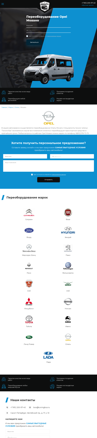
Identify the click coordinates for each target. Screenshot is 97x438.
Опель (17, 107)
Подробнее (5, 376)
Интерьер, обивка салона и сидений (63, 363)
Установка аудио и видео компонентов (64, 371)
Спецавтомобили (7, 407)
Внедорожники (7, 410)
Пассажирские (6, 394)
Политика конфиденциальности (26, 435)
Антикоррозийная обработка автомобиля (65, 382)
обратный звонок (88, 5)
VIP (2, 397)
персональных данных (54, 36)
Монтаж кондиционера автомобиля (63, 376)
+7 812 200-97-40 (89, 3)
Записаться (37, 42)
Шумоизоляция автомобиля (60, 368)
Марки (10, 107)
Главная (4, 107)
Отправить (49, 180)
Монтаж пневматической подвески (62, 379)
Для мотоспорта (7, 399)
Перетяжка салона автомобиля (61, 374)
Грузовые (4, 391)
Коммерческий (6, 405)
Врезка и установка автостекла (61, 366)
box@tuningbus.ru (41, 305)
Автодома (5, 402)
